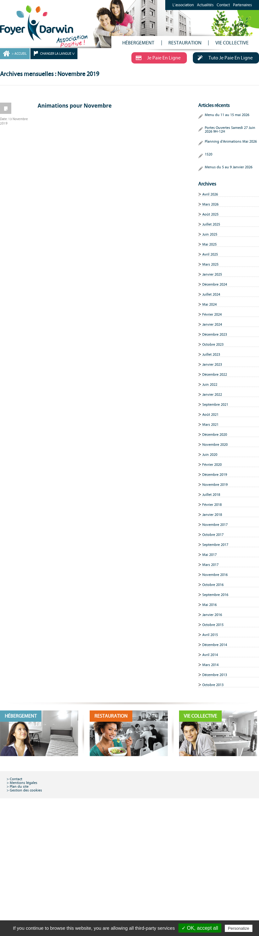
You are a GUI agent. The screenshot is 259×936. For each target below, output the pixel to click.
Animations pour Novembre (75, 105)
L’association (183, 5)
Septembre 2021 (215, 404)
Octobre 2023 (213, 344)
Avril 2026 (210, 194)
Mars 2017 (210, 564)
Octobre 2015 (213, 625)
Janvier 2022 (212, 394)
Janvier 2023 (212, 364)
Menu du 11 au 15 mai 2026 (227, 115)
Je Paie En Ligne (156, 57)
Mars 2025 (210, 264)
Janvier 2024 (212, 324)
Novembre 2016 (215, 574)
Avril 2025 (210, 254)
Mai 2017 (209, 554)
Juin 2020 (209, 454)
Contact (223, 5)
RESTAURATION (185, 42)
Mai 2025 (209, 244)
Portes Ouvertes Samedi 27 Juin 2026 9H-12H (230, 129)
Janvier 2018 (212, 514)
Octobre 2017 (213, 534)
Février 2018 (212, 504)
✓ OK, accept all (200, 928)
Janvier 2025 (212, 274)
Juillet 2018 (211, 494)
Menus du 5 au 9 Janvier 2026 (228, 167)
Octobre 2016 (213, 584)
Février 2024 (212, 314)
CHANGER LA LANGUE (55, 54)
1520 (208, 154)
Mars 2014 (210, 665)
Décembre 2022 (214, 374)
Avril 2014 (210, 655)
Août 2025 (210, 214)
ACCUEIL (20, 54)
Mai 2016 (209, 605)
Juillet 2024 (211, 294)
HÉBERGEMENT (138, 42)
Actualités (205, 5)
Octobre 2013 (213, 685)
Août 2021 (210, 414)
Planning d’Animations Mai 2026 (231, 141)
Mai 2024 (209, 304)
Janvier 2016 (212, 615)
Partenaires (242, 5)
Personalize (238, 928)
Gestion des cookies (26, 790)
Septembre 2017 (215, 544)
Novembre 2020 (215, 444)
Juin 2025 (209, 234)
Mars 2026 (210, 204)
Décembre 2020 (214, 434)
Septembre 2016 (215, 595)
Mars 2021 (210, 424)
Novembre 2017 (215, 524)
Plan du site (19, 786)
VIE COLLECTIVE (232, 42)
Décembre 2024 (214, 284)
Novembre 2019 (215, 484)
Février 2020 (212, 464)
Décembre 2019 (214, 474)
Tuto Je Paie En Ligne (223, 57)
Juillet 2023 (211, 354)
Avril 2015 (210, 635)
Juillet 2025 (211, 224)
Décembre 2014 (214, 645)
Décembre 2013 (214, 675)
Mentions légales (23, 783)
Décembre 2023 (214, 334)
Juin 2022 (209, 384)
